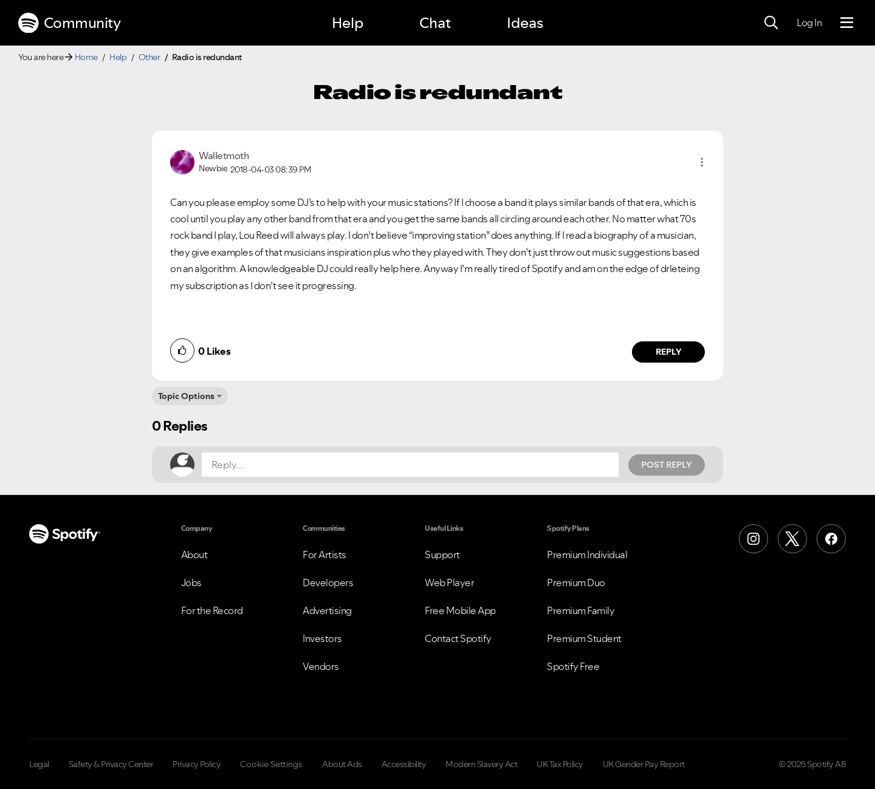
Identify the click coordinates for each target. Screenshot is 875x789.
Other (149, 57)
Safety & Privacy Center (111, 764)
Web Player (449, 582)
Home (86, 57)
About (194, 554)
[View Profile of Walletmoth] (224, 155)
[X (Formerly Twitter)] (792, 538)
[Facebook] (831, 538)
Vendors (321, 666)
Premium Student (584, 638)
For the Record (212, 610)
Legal (39, 764)
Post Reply (666, 465)
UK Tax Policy (560, 764)
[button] (702, 162)
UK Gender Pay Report (644, 764)
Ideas (525, 23)
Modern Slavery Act (481, 764)
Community (69, 23)
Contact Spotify (458, 638)
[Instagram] (753, 538)
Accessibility (404, 764)
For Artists (324, 554)
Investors (322, 638)
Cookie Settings (271, 764)
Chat (435, 23)
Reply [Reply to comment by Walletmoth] (669, 352)
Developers (328, 582)
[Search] (771, 23)
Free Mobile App (460, 610)
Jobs (191, 582)
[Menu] (847, 23)
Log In (809, 22)
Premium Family (580, 610)
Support (442, 554)
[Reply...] (410, 465)
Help (347, 23)
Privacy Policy (197, 764)
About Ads (342, 764)
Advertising (327, 610)
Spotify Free (573, 666)
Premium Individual (587, 554)
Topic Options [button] (186, 396)
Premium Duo (576, 582)
